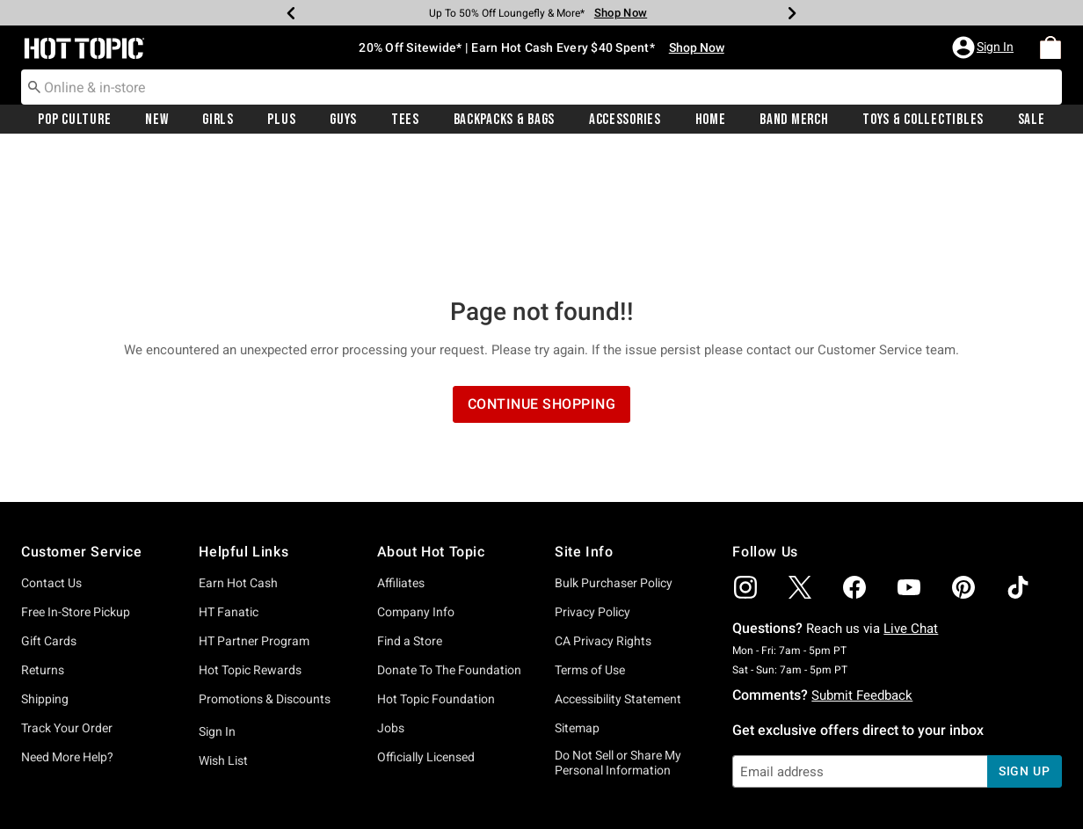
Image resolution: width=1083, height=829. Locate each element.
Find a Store (409, 513)
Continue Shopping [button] (542, 276)
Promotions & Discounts (265, 571)
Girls (218, 120)
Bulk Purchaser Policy (613, 455)
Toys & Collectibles (923, 120)
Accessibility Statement (618, 571)
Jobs (390, 600)
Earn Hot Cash (238, 455)
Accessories (625, 120)
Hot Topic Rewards (250, 542)
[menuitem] (1050, 48)
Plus (281, 120)
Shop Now (696, 48)
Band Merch (794, 120)
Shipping (45, 571)
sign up (1024, 643)
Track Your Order (67, 600)
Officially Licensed (426, 629)
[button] (984, 48)
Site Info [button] (584, 424)
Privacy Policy (592, 484)
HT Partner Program (254, 513)
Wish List (223, 633)
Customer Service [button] (81, 424)
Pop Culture (74, 120)
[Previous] (291, 13)
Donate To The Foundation (449, 542)
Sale (1031, 120)
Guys (343, 120)
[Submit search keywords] (34, 87)
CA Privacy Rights (603, 513)
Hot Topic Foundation (436, 571)
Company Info (415, 484)
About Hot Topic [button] (431, 424)
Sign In (217, 604)
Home (710, 120)
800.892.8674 (735, 792)
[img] (745, 460)
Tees (405, 120)
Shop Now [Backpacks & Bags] (620, 12)
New (156, 120)
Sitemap (577, 600)
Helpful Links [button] (243, 424)
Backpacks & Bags (505, 120)
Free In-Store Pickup (75, 484)
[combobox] (541, 87)
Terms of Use (590, 542)
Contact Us (51, 455)
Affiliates (401, 455)
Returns (42, 542)
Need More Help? (67, 629)
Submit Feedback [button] (861, 568)
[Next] (792, 13)
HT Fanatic (228, 484)
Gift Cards (48, 513)
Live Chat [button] (910, 501)
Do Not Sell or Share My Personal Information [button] (618, 635)
